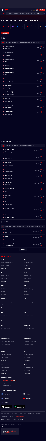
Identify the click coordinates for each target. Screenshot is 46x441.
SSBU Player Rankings (28, 288)
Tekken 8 (3, 259)
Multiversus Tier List (28, 344)
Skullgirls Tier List (27, 331)
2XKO (2, 286)
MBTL (25, 351)
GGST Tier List (27, 318)
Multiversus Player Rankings (30, 341)
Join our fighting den (9, 391)
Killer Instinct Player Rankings (7, 341)
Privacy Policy (14, 413)
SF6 (2, 273)
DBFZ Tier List (27, 305)
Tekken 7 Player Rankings (7, 302)
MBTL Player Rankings (29, 354)
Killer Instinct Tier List (6, 344)
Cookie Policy (23, 413)
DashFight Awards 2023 (6, 383)
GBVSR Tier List (27, 278)
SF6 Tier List (4, 278)
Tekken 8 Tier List (5, 265)
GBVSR (25, 273)
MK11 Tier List (27, 370)
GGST (25, 312)
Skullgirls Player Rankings (29, 328)
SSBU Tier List (27, 291)
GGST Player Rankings (28, 315)
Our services (39, 413)
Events (2, 419)
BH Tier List (3, 318)
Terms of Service (5, 413)
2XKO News (3, 291)
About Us (12, 416)
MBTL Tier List (27, 357)
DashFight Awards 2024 (6, 380)
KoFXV (3, 351)
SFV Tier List (4, 370)
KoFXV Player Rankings (6, 354)
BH (2, 312)
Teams (14, 419)
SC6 (2, 325)
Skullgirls (27, 325)
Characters (20, 419)
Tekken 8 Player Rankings (7, 262)
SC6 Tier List (4, 331)
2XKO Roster (4, 288)
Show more (4, 268)
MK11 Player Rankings (29, 367)
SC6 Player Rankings (5, 328)
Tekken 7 (3, 299)
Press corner (4, 416)
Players (8, 419)
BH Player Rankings (5, 315)
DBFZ (25, 299)
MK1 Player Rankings (28, 262)
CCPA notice (31, 413)
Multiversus (27, 338)
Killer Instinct (5, 338)
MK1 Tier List (26, 265)
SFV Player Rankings (5, 367)
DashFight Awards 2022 (6, 385)
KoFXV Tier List (4, 357)
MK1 (25, 259)
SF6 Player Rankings (5, 275)
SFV (2, 364)
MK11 (25, 364)
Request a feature (20, 416)
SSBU (25, 286)
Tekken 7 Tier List (5, 305)
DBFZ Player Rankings (28, 302)
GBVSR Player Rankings (29, 275)
